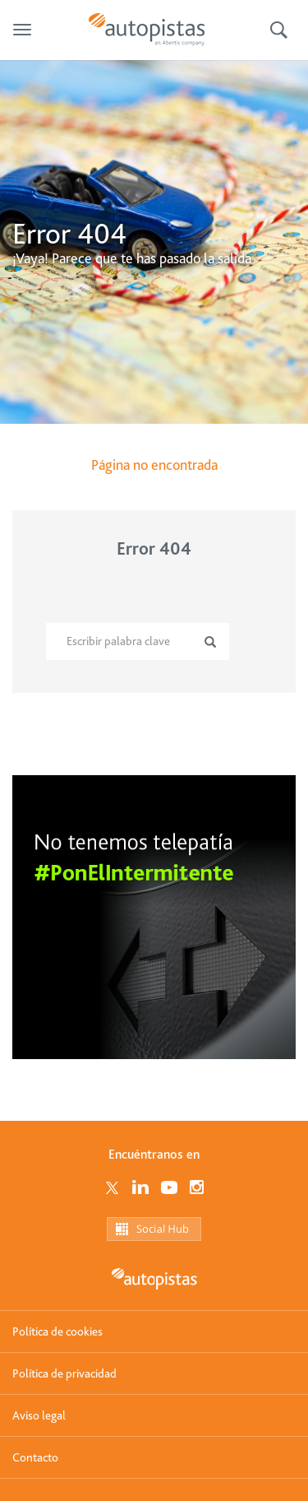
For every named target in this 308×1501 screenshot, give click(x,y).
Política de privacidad (64, 1373)
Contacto (35, 1457)
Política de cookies (57, 1331)
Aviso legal (39, 1415)
